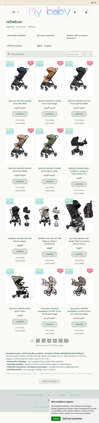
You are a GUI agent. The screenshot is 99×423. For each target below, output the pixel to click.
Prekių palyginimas (17, 54)
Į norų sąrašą (20, 123)
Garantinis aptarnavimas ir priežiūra (30, 395)
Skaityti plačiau (49, 381)
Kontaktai (61, 395)
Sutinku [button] (56, 419)
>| (66, 341)
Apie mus (50, 395)
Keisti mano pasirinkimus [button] (72, 419)
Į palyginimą (20, 120)
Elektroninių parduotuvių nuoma (43, 407)
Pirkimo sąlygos (74, 395)
